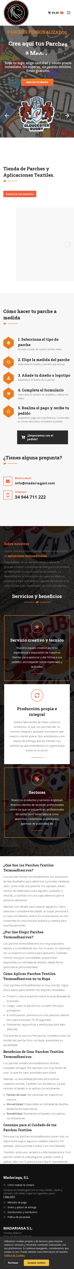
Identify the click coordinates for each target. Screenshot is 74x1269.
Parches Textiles (39, 865)
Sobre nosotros (16, 544)
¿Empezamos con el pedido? (37, 437)
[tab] (16, 543)
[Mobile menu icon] (69, 13)
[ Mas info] (9, 1196)
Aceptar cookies (36, 1262)
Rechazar (13, 1262)
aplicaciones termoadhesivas (27, 556)
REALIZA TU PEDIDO (37, 82)
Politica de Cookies (14, 1255)
